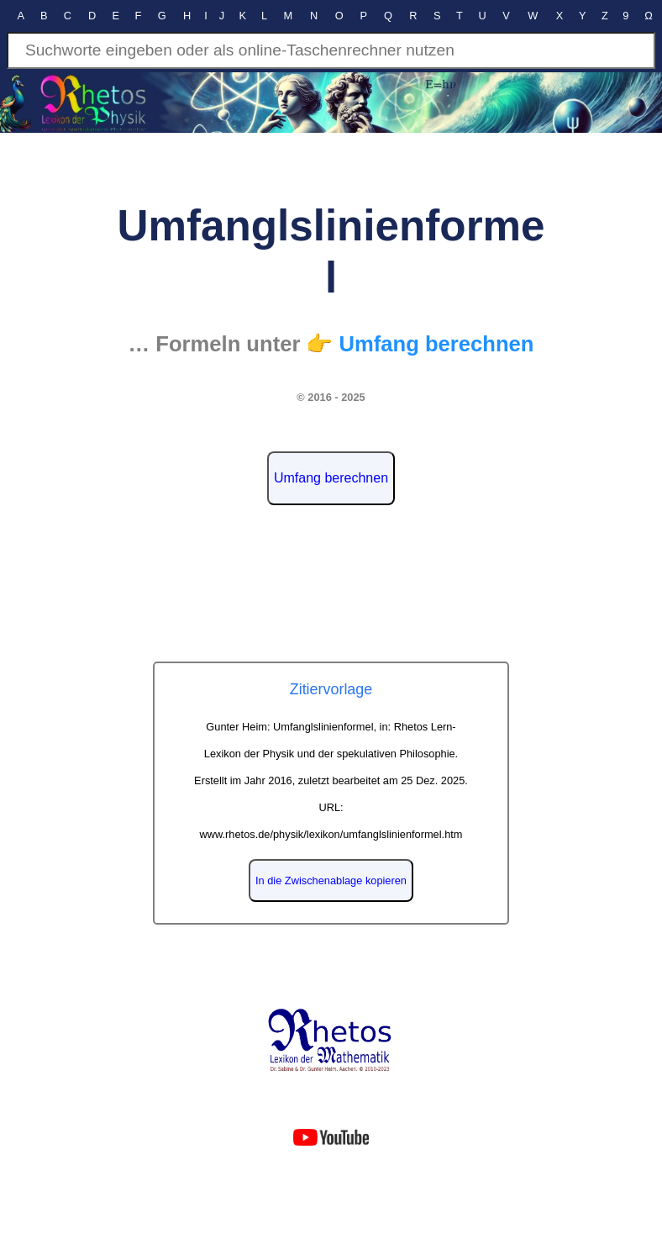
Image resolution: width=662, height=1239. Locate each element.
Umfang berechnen (331, 478)
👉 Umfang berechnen (419, 344)
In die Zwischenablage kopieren (331, 880)
